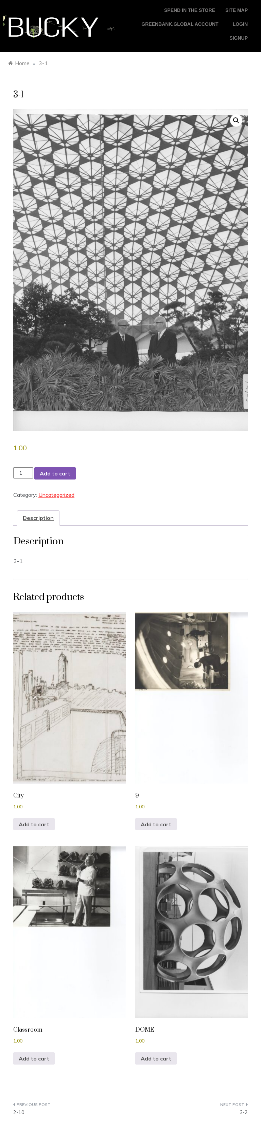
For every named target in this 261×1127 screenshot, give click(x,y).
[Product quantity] (23, 472)
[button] (236, 120)
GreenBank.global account (179, 24)
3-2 (244, 1112)
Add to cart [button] (34, 824)
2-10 (18, 1112)
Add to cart (55, 473)
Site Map (236, 10)
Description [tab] (38, 517)
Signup (238, 38)
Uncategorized (56, 494)
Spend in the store (189, 10)
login (240, 24)
